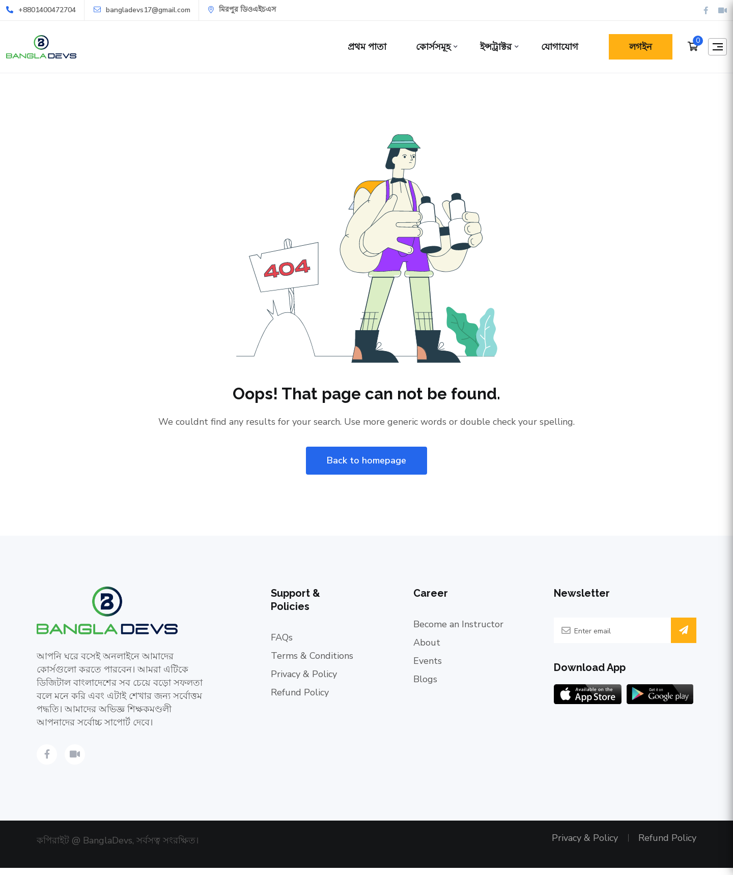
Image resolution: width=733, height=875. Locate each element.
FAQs (282, 640)
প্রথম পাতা (360, 47)
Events (427, 664)
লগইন (634, 47)
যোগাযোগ (553, 47)
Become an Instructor (458, 627)
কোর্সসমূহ (426, 47)
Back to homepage (366, 463)
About (426, 645)
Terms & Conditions (312, 659)
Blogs (425, 682)
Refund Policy (300, 695)
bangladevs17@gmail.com (142, 10)
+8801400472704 (41, 10)
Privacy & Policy (304, 677)
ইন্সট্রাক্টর (489, 47)
